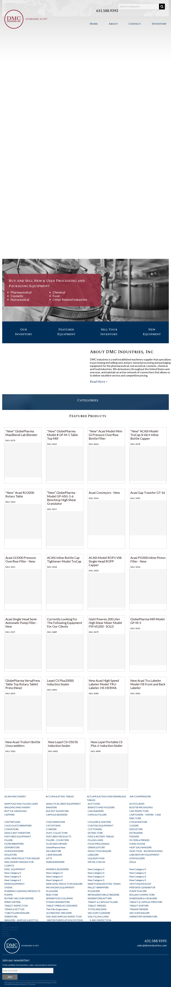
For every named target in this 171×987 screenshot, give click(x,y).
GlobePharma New (55, 847)
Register (26, 1)
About (113, 24)
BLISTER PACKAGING (141, 807)
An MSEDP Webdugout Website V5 (16, 984)
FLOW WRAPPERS (14, 843)
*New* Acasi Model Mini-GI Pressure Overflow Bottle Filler (106, 434)
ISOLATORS (10, 854)
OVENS (8, 887)
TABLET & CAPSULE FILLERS (103, 902)
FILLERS (8, 840)
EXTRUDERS (136, 832)
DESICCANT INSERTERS (17, 832)
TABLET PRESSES (97, 905)
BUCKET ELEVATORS (57, 811)
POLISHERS (94, 891)
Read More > (99, 381)
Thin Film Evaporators (57, 909)
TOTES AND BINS (97, 909)
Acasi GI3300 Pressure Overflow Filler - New (20, 559)
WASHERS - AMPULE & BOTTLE (21, 920)
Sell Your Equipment (10, 929)
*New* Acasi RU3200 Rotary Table (19, 494)
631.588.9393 (107, 10)
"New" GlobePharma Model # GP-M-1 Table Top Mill (62, 434)
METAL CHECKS (96, 861)
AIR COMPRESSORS (140, 796)
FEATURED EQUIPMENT (17, 836)
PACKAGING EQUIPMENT (60, 887)
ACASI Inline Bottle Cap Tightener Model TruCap (64, 559)
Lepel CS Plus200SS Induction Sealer (60, 682)
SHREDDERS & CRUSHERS (143, 898)
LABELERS (93, 854)
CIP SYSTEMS (53, 825)
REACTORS (52, 894)
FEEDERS (134, 836)
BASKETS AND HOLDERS (101, 807)
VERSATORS (10, 916)
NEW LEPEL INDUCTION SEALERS (64, 883)
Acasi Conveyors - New (104, 492)
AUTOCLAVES (136, 803)
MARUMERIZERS (55, 861)
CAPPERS (9, 814)
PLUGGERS (52, 891)
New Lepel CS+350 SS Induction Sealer (63, 743)
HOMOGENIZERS (14, 851)
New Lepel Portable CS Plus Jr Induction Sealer (107, 743)
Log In (18, 1)
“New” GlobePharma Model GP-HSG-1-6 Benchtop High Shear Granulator (61, 498)
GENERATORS (12, 847)
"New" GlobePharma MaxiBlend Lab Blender (21, 433)
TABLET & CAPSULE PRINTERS (145, 902)
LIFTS (49, 858)
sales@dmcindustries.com (152, 945)
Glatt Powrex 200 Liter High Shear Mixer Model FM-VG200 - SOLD (105, 622)
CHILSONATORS (138, 821)
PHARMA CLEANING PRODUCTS (22, 891)
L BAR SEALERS (54, 854)
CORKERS (51, 829)
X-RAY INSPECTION (100, 920)
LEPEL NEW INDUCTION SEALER (22, 858)
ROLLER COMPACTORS (142, 894)
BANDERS (51, 807)
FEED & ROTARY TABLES (101, 836)
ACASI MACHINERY (15, 796)
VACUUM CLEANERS (99, 912)
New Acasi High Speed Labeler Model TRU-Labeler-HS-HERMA (104, 684)
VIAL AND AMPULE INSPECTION (64, 916)
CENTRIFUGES (12, 821)
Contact (135, 24)
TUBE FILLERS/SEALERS (17, 912)
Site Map (5, 931)
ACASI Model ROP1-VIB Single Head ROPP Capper (105, 561)
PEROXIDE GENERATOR (142, 887)
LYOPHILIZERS (137, 858)
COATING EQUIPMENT (100, 825)
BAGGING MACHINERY (17, 807)
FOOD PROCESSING (98, 843)
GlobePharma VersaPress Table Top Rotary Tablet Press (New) (22, 684)
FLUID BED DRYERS (56, 843)
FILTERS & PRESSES (139, 840)
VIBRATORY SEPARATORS (143, 916)
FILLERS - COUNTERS (57, 840)
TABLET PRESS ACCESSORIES (61, 905)
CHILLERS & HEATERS (99, 821)
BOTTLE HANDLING (15, 811)
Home (94, 24)
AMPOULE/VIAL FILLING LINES (21, 803)
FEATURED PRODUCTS (58, 836)
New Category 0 (96, 869)
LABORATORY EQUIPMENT (144, 854)
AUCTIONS (94, 803)
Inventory (159, 24)
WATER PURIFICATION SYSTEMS (65, 920)
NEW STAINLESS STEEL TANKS (104, 883)
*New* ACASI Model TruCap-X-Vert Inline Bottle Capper (144, 434)
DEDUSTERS (136, 829)
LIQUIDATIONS (96, 858)
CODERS (134, 825)
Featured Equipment (10, 927)
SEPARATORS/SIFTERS (100, 898)
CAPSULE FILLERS (97, 814)
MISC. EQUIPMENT (14, 869)
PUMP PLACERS (138, 891)
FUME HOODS (137, 843)
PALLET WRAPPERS (98, 887)
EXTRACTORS (95, 832)
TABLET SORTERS (139, 905)
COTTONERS (95, 829)
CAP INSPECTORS (139, 811)
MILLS (132, 861)
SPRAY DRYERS (12, 902)
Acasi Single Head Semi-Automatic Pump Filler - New (21, 622)
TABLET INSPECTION (16, 905)
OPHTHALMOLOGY (140, 883)
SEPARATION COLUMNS (59, 898)
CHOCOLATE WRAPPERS (18, 825)
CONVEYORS (11, 829)
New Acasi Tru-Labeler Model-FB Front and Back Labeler (147, 684)
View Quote (7, 1)
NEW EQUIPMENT (14, 883)
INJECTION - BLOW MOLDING (146, 851)
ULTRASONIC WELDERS (59, 912)
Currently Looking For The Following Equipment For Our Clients (64, 622)
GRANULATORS (96, 847)
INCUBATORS (53, 851)
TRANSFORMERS (138, 909)
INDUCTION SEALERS (99, 851)
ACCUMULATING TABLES (60, 796)
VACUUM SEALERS (139, 912)
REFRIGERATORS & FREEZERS (103, 894)
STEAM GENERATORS (58, 902)
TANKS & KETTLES (14, 909)
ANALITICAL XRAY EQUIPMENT (63, 803)
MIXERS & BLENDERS (57, 869)
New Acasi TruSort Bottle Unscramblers (22, 743)
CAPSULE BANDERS (56, 814)
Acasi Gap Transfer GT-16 (147, 492)
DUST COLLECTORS (57, 832)
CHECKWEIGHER (55, 821)
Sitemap (32, 984)
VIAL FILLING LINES (98, 916)
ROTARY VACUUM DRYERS (19, 898)
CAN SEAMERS (96, 811)
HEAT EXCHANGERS (140, 847)
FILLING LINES (95, 840)
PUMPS (8, 894)
